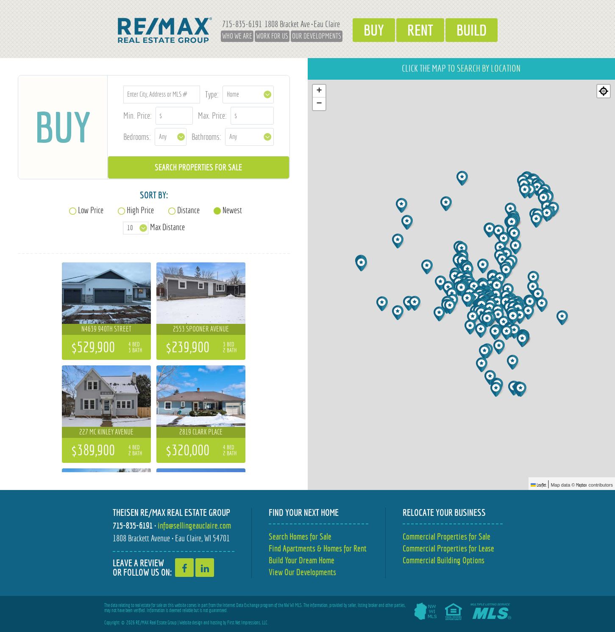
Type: (212, 94)
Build (471, 30)
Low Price (90, 210)
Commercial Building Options (443, 560)
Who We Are (237, 36)
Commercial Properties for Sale (446, 536)
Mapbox (581, 484)
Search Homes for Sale (300, 536)
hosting (216, 623)
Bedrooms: (137, 137)
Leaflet (538, 484)
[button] (483, 266)
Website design (191, 623)
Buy (374, 30)
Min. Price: (137, 115)
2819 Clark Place (201, 432)
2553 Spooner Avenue (201, 329)
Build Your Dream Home (301, 560)
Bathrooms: (206, 137)
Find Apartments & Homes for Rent (318, 548)
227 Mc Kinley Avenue (106, 432)
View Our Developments (302, 572)
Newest (232, 210)
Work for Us (272, 36)
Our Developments (316, 36)
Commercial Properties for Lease (448, 548)
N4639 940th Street (106, 329)
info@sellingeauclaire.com (194, 525)
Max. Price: (212, 115)
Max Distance (167, 227)
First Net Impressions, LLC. (247, 623)
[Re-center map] (603, 91)
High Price (140, 210)
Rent (420, 30)
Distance (188, 210)
